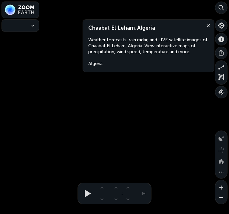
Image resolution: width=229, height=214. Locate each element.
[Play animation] (86, 193)
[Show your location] (221, 92)
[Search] (221, 8)
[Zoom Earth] (20, 10)
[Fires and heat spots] (221, 160)
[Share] (221, 53)
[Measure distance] (221, 67)
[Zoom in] (221, 186)
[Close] (207, 25)
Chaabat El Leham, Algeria (121, 28)
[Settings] (221, 26)
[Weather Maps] (20, 26)
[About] (221, 39)
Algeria (95, 63)
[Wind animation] (221, 149)
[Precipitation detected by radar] (221, 137)
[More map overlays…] (221, 172)
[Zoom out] (221, 198)
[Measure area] (221, 78)
